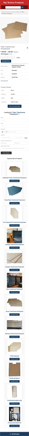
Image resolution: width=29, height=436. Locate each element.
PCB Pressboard (14, 356)
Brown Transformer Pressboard (14, 311)
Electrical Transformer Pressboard (14, 334)
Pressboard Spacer (14, 378)
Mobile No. (3, 129)
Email (2, 123)
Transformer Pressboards (15, 12)
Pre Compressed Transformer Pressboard (14, 222)
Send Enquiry (14, 434)
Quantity (2, 135)
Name (2, 117)
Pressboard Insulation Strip (14, 400)
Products (7, 12)
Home (3, 12)
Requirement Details (5, 146)
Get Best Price (6, 61)
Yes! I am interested (14, 106)
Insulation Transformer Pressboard (14, 267)
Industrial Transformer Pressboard (14, 244)
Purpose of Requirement (6, 140)
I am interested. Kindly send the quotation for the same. (14, 149)
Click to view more (4, 80)
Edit (18, 57)
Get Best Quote (14, 181)
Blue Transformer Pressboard (15, 289)
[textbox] (11, 57)
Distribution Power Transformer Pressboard (14, 178)
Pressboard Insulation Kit (14, 423)
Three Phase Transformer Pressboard (14, 200)
